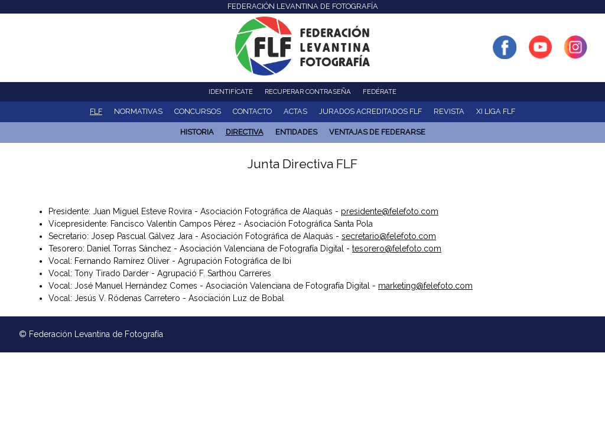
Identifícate (231, 91)
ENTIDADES (296, 132)
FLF (96, 111)
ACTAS (295, 111)
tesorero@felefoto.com (396, 248)
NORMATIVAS (138, 111)
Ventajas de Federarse (377, 132)
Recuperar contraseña (308, 91)
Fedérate (379, 91)
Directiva (245, 132)
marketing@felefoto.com (425, 285)
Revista (449, 111)
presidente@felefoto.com (389, 211)
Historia (197, 132)
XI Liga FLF (495, 111)
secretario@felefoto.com (388, 236)
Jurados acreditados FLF (370, 111)
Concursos (197, 111)
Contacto (252, 111)
